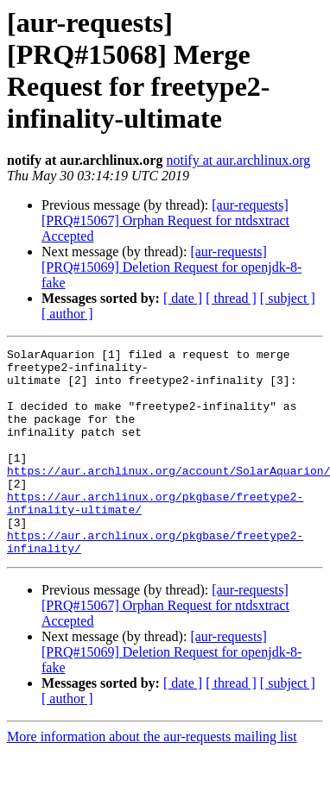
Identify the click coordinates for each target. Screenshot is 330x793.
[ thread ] (231, 298)
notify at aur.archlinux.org (238, 160)
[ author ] (67, 313)
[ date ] (182, 298)
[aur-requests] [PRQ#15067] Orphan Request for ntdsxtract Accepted (165, 220)
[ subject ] (287, 298)
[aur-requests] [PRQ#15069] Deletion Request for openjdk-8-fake (171, 267)
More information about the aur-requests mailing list (152, 778)
